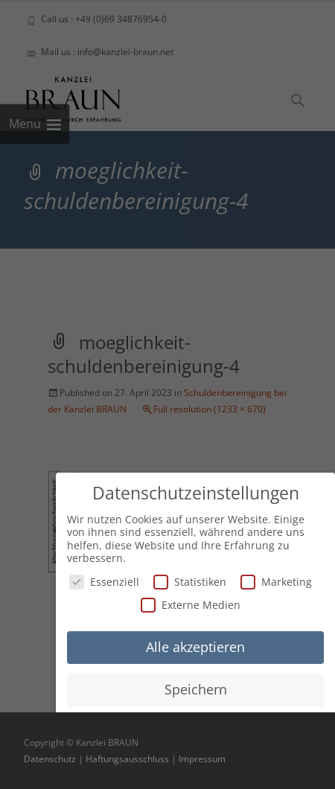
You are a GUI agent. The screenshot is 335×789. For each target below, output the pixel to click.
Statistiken (189, 579)
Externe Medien (190, 602)
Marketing (276, 579)
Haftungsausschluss (127, 759)
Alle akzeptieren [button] (195, 645)
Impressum (202, 759)
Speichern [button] (196, 687)
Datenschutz (50, 759)
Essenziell (104, 579)
